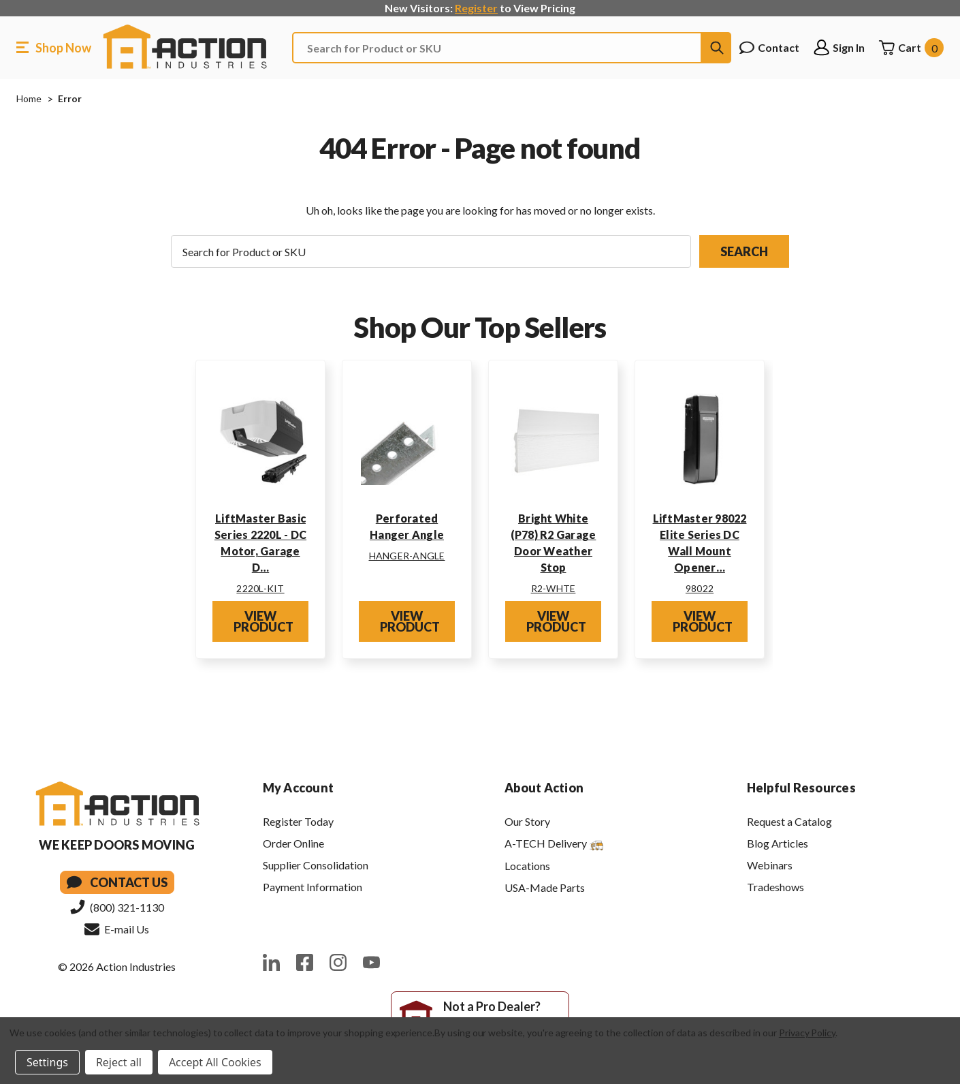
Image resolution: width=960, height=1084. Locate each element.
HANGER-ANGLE (407, 555)
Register (476, 7)
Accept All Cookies (215, 1062)
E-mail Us (116, 928)
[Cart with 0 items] (911, 48)
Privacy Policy (807, 1032)
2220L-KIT (260, 588)
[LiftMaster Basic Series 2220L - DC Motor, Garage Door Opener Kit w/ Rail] (260, 439)
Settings (47, 1062)
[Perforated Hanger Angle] (407, 439)
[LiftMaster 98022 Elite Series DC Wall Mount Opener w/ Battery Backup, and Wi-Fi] (700, 439)
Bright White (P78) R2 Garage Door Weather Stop (553, 543)
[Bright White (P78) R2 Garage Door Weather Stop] (553, 439)
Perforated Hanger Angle (407, 526)
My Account (298, 787)
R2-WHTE (553, 588)
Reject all (119, 1062)
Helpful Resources (801, 787)
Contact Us (117, 882)
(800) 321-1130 (117, 906)
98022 (700, 588)
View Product (263, 621)
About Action (544, 787)
